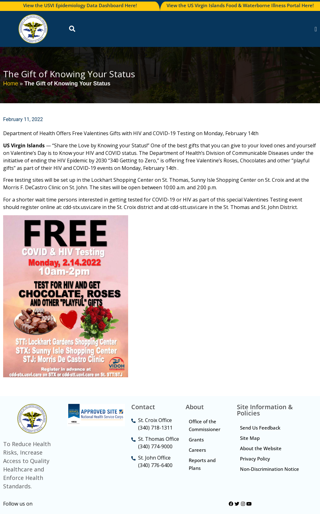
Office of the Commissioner (204, 425)
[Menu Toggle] (316, 29)
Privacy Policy (255, 458)
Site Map (250, 438)
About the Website (261, 448)
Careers (197, 450)
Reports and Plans (202, 464)
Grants (196, 439)
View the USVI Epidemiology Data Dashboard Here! (80, 5)
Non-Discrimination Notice (269, 469)
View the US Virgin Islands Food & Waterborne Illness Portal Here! (240, 5)
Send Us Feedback (260, 428)
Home (10, 83)
